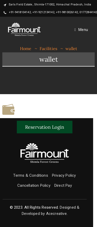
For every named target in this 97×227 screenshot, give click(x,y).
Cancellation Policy (33, 185)
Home (26, 48)
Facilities (48, 48)
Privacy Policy (64, 175)
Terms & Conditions (30, 175)
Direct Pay (63, 185)
